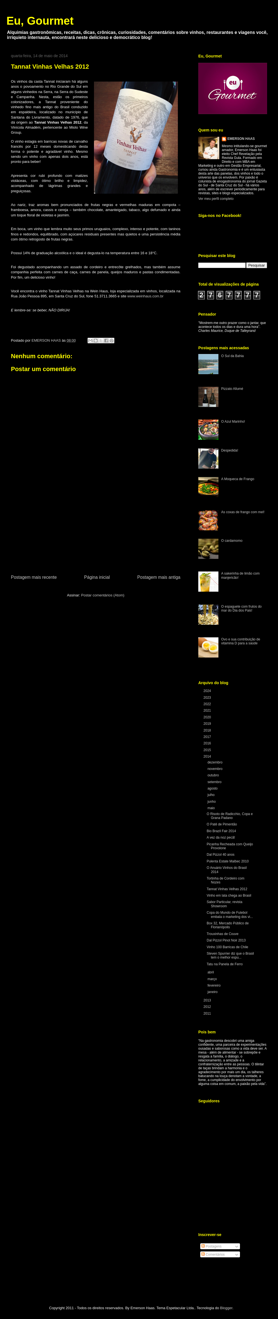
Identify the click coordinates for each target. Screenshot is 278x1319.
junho (212, 802)
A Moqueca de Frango (237, 479)
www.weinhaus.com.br (145, 296)
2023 (208, 698)
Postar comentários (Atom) (102, 595)
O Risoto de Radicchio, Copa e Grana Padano (230, 816)
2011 (208, 1013)
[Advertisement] (96, 532)
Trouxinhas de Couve (223, 934)
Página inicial (97, 577)
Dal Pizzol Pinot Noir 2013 (226, 940)
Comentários (213, 1254)
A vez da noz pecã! (221, 837)
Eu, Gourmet (40, 21)
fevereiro (215, 985)
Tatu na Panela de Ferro (225, 964)
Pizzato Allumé (232, 389)
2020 (208, 717)
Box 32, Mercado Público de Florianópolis (228, 925)
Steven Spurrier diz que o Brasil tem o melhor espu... (230, 955)
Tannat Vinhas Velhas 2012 (227, 889)
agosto (213, 788)
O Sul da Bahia (232, 356)
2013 (208, 1000)
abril (211, 972)
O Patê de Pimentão (222, 824)
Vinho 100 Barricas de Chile (227, 947)
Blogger (226, 1308)
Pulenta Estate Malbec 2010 (228, 861)
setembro (215, 782)
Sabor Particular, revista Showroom (224, 904)
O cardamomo (231, 541)
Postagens (211, 1246)
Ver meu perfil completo (216, 199)
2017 (208, 737)
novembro (215, 769)
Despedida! (229, 450)
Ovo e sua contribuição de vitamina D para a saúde (240, 641)
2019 (208, 724)
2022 (208, 704)
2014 (208, 756)
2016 (208, 743)
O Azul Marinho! (233, 422)
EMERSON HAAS (241, 139)
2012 (208, 1007)
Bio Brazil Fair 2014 (221, 831)
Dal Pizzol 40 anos (220, 855)
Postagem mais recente (34, 577)
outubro (214, 775)
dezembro (215, 762)
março (213, 979)
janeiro (213, 992)
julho (212, 795)
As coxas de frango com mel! (243, 512)
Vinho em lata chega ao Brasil (229, 895)
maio (212, 808)
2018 (208, 730)
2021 (208, 710)
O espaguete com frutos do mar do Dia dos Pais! (241, 608)
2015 (208, 750)
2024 (208, 691)
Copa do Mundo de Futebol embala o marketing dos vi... (230, 914)
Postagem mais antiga (158, 577)
